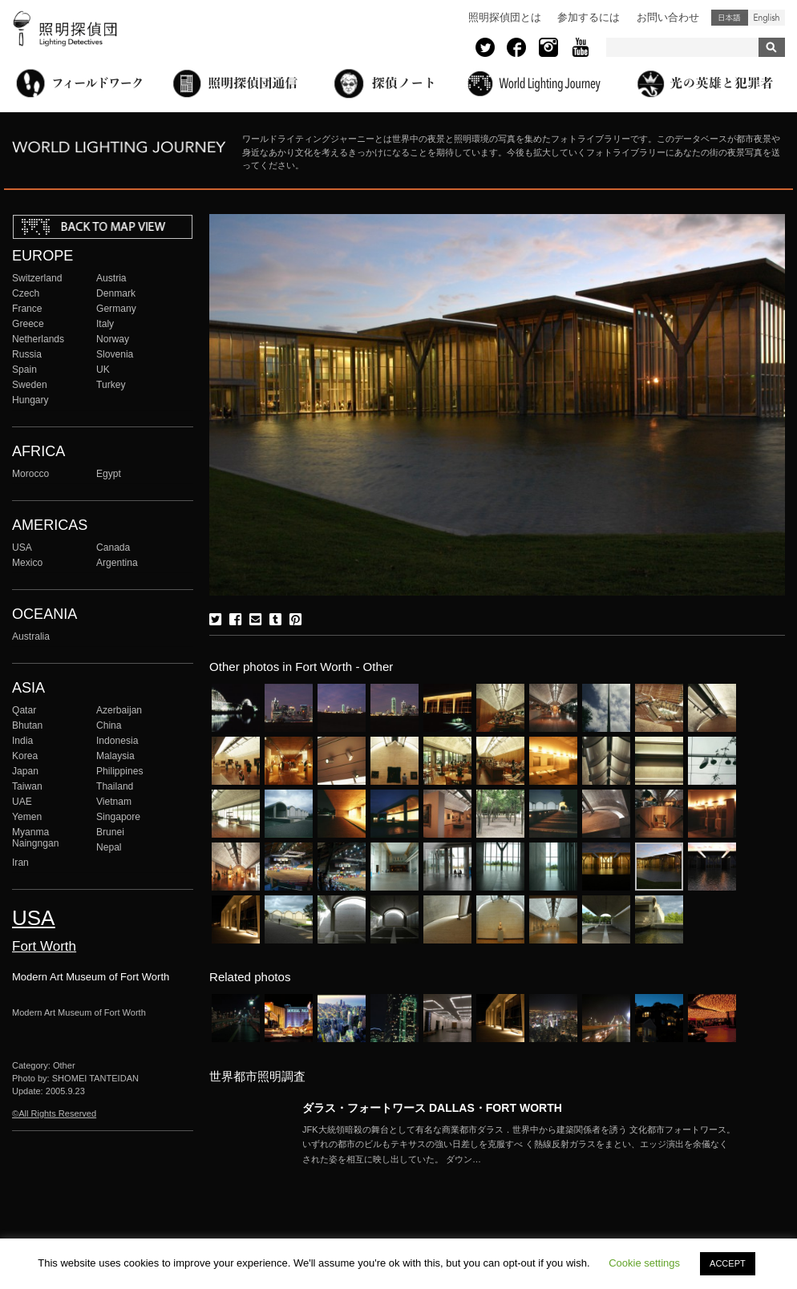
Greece (28, 323)
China (109, 725)
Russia (27, 354)
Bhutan (27, 725)
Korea (25, 756)
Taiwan (27, 786)
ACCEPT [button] (728, 1263)
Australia (31, 636)
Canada (113, 547)
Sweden (29, 384)
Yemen (27, 816)
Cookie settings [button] (644, 1263)
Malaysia (115, 756)
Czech (25, 293)
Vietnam (113, 801)
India (22, 740)
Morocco (30, 473)
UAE (22, 801)
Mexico (27, 562)
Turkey (110, 384)
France (27, 308)
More (518, 1144)
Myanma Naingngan (35, 837)
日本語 (729, 18)
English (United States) (766, 18)
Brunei (110, 832)
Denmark (116, 293)
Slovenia (114, 354)
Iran (20, 862)
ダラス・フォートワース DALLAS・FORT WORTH (432, 1107)
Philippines (119, 771)
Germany (116, 308)
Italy (105, 323)
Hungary (30, 400)
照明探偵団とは (504, 17)
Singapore (118, 816)
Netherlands (38, 339)
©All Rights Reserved (54, 1113)
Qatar (24, 710)
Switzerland (37, 278)
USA (22, 547)
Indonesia (117, 740)
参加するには (588, 17)
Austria (111, 278)
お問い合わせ (668, 17)
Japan (25, 771)
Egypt (108, 473)
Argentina (117, 562)
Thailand (114, 786)
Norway (112, 339)
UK (103, 369)
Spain (24, 369)
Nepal (109, 847)
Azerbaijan (119, 710)
